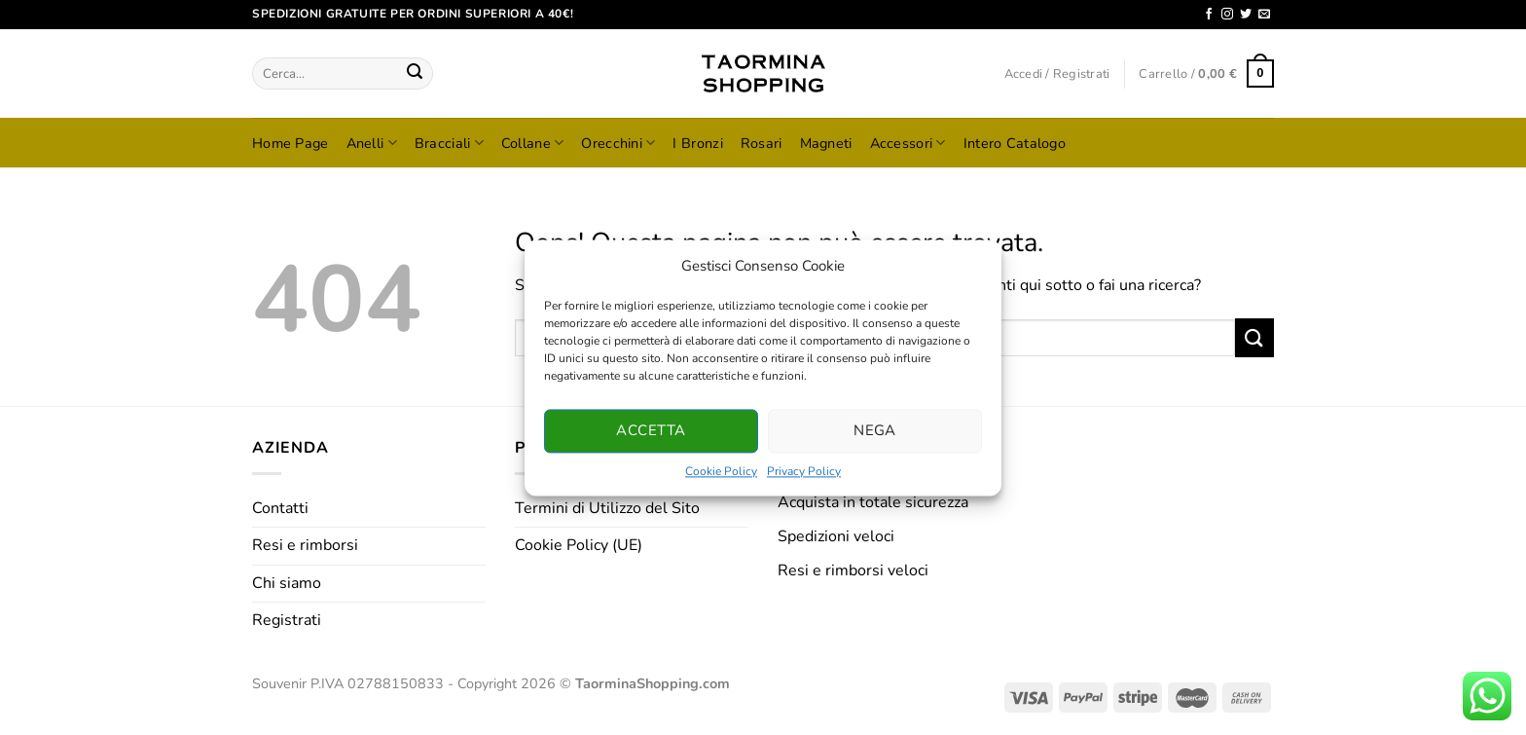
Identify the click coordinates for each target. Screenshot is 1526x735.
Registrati (286, 620)
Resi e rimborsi (305, 545)
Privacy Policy (804, 471)
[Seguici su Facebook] (1209, 14)
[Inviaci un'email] (1264, 14)
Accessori (908, 143)
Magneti (826, 143)
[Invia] (414, 74)
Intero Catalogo (1014, 143)
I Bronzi (697, 143)
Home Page (290, 143)
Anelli (371, 143)
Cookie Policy (721, 471)
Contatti (280, 508)
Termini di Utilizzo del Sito (607, 508)
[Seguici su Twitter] (1246, 14)
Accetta (650, 430)
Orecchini (618, 143)
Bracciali (449, 143)
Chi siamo (286, 583)
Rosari (761, 143)
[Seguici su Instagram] (1227, 14)
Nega (875, 430)
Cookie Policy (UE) (578, 545)
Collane (532, 143)
